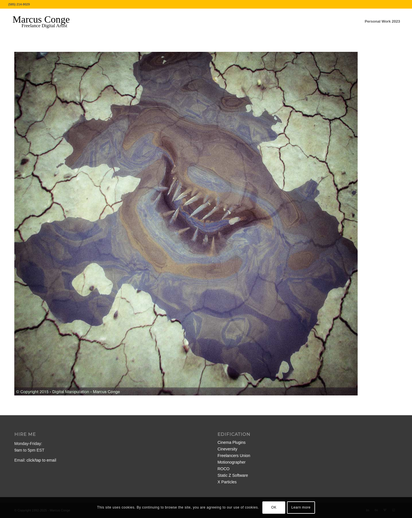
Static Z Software (232, 475)
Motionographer (231, 462)
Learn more (300, 507)
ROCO (223, 468)
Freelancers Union (233, 455)
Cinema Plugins (231, 442)
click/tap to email (41, 460)
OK (274, 507)
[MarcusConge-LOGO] (45, 21)
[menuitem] (382, 21)
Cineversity (227, 449)
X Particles (227, 482)
